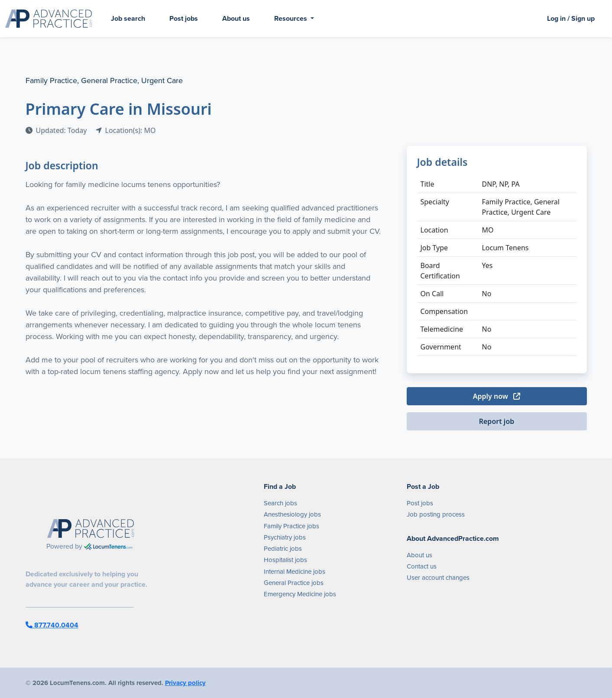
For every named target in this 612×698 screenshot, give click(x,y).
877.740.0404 (52, 625)
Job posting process (436, 514)
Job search (128, 18)
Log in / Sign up (571, 18)
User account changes (438, 577)
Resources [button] (291, 18)
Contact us (422, 566)
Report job (497, 421)
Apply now (496, 396)
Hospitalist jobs (285, 560)
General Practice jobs (294, 583)
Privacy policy (185, 683)
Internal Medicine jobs (294, 571)
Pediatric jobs (283, 548)
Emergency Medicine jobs (300, 594)
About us (236, 18)
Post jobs (183, 18)
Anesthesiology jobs (292, 514)
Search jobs (280, 503)
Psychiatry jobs (285, 537)
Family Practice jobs (291, 526)
